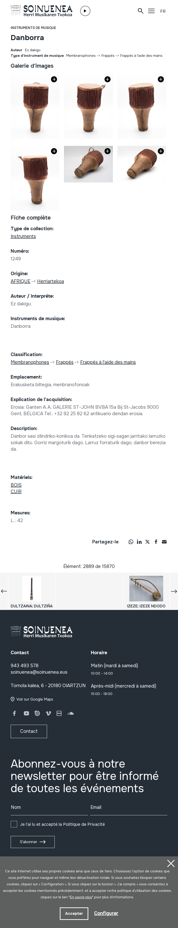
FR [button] (162, 11)
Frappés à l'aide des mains (141, 55)
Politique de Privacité (84, 824)
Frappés (107, 55)
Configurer (106, 913)
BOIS (16, 485)
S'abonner (28, 841)
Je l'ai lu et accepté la (62, 824)
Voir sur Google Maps (34, 699)
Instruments (23, 236)
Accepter (74, 913)
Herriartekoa (50, 281)
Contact (29, 731)
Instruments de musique (33, 28)
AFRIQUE (20, 281)
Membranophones (81, 55)
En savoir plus (81, 897)
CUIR (16, 491)
